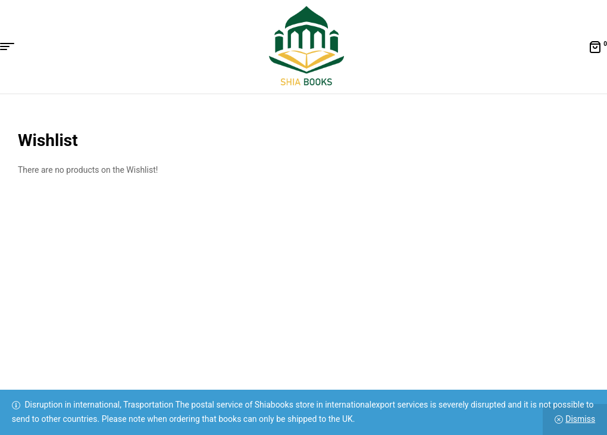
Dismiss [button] (580, 419)
